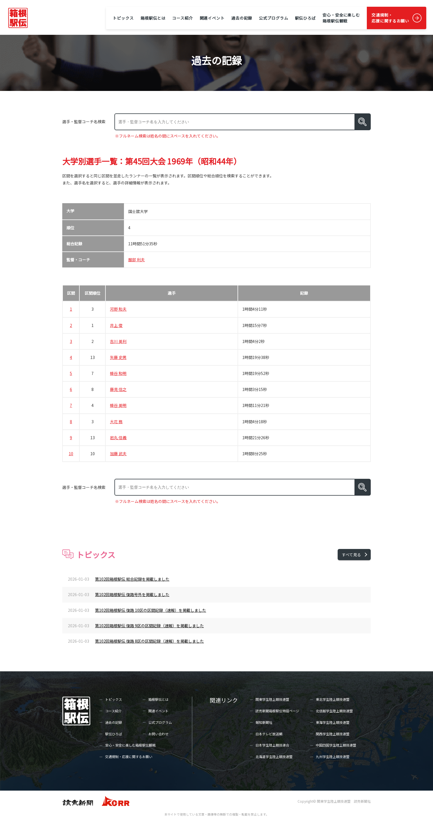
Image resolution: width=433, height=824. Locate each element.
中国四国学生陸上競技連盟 (336, 745)
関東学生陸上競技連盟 (272, 699)
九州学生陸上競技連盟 (332, 756)
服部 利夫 (136, 259)
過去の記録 (241, 18)
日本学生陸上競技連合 (272, 745)
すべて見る (351, 554)
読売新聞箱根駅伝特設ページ (277, 710)
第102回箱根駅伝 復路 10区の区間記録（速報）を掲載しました (150, 610)
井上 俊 (116, 325)
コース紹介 (182, 18)
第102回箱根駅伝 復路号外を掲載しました (132, 594)
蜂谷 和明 (118, 373)
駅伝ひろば (305, 18)
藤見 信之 (118, 389)
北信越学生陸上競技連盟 (334, 710)
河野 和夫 (118, 309)
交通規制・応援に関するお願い (390, 18)
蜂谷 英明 (118, 405)
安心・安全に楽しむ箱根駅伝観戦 (341, 18)
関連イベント (212, 18)
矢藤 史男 (118, 357)
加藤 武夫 (118, 453)
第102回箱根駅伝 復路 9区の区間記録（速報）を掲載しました (149, 625)
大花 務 (116, 421)
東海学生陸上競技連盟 (332, 722)
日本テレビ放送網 (268, 733)
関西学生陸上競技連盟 (332, 733)
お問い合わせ (158, 733)
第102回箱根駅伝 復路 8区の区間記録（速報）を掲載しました (149, 641)
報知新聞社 (263, 722)
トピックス (123, 18)
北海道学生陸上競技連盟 (273, 756)
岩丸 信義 (118, 437)
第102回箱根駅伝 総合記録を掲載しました (132, 579)
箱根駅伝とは (153, 18)
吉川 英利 (118, 341)
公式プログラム (273, 18)
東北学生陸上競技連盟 (332, 699)
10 (71, 453)
